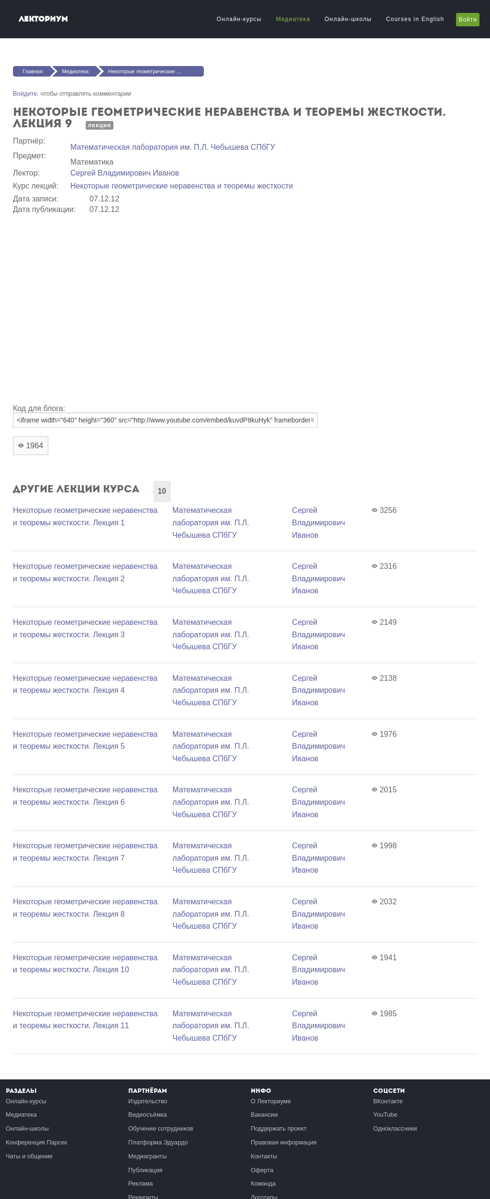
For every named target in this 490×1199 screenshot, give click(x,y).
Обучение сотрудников (160, 1128)
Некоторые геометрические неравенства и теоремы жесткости (181, 186)
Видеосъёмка (147, 1114)
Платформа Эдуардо (158, 1142)
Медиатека (293, 19)
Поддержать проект (279, 1128)
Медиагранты (147, 1156)
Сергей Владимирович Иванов (124, 173)
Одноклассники (395, 1128)
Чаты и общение (29, 1156)
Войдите (25, 93)
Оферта (262, 1170)
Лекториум (43, 18)
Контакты (264, 1156)
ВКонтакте (388, 1101)
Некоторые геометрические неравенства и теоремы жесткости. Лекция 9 (156, 71)
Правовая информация (284, 1142)
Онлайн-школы (347, 19)
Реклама (140, 1183)
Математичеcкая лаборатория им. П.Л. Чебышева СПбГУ (172, 147)
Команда (263, 1183)
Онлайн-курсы (239, 19)
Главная (32, 71)
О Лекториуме (271, 1101)
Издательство (147, 1101)
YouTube (385, 1114)
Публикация (145, 1170)
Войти (467, 19)
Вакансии (264, 1114)
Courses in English (415, 19)
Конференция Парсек (36, 1142)
